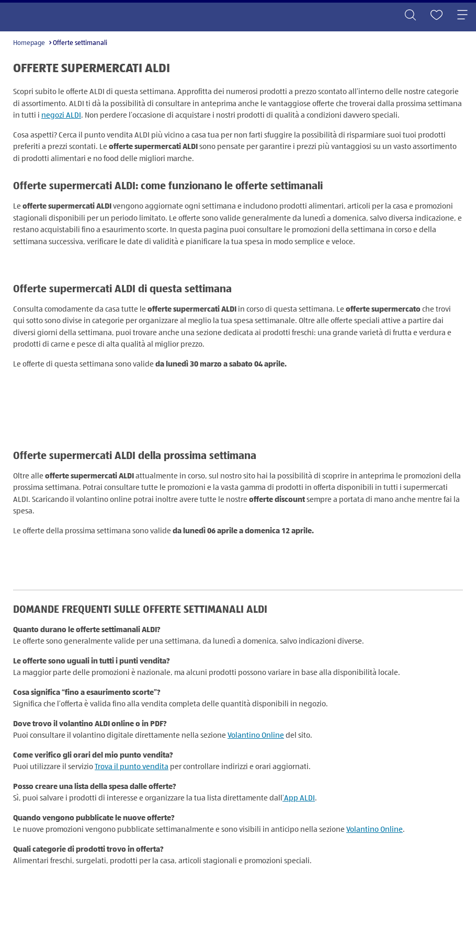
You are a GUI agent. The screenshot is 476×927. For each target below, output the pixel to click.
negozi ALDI (61, 115)
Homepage (29, 43)
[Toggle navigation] (462, 16)
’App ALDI (298, 798)
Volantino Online (256, 735)
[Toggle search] (410, 16)
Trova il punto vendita (131, 767)
